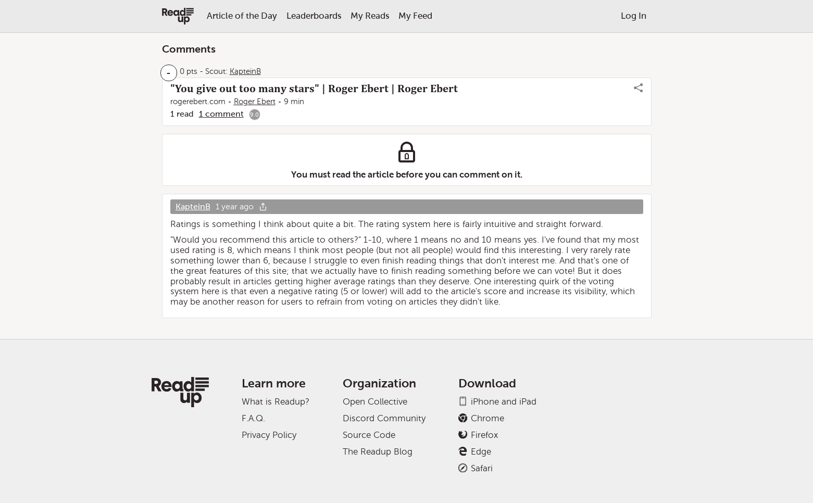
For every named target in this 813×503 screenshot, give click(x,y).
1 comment (221, 113)
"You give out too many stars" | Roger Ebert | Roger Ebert (314, 88)
